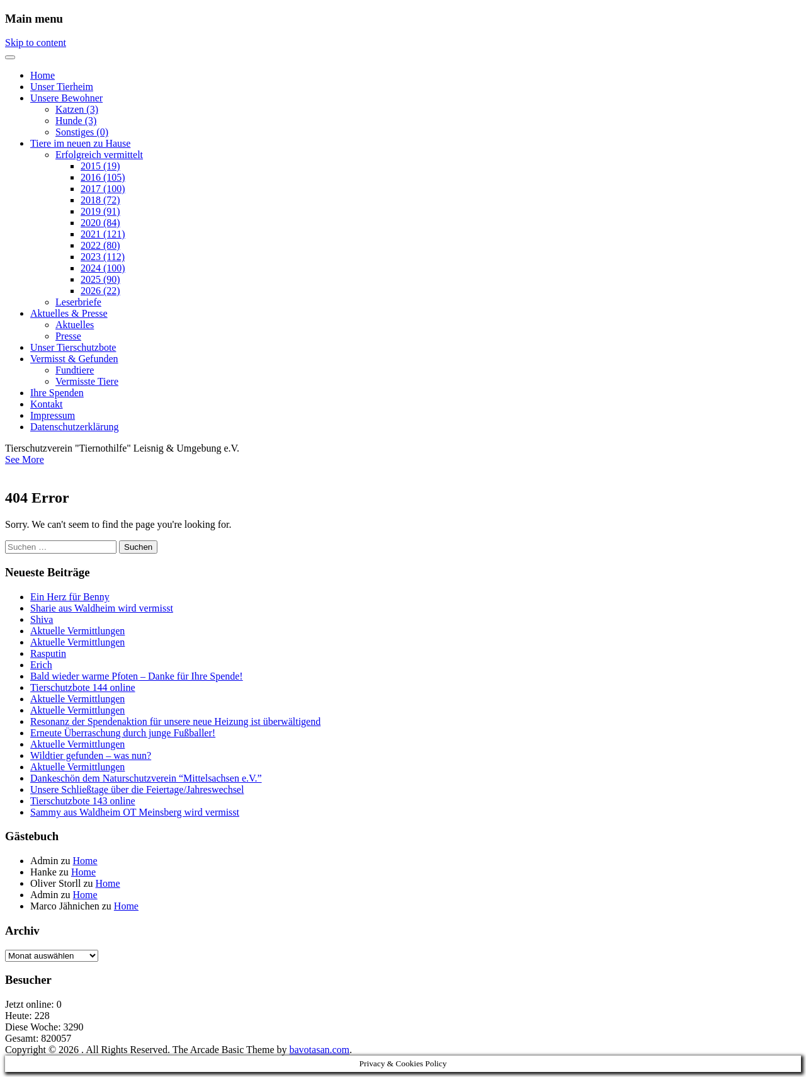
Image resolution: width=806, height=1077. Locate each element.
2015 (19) (100, 166)
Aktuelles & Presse (69, 313)
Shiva (41, 619)
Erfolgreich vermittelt (99, 154)
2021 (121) (103, 234)
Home (42, 75)
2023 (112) (103, 256)
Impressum (52, 415)
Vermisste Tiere (86, 381)
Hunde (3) (75, 120)
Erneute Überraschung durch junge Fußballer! (122, 732)
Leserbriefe (78, 302)
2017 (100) (103, 188)
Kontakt (46, 404)
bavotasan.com (320, 1049)
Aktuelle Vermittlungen (77, 630)
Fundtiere (74, 370)
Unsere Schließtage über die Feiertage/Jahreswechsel (137, 789)
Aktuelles (74, 324)
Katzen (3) (76, 109)
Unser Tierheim (61, 86)
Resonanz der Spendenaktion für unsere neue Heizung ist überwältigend (175, 721)
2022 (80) (100, 245)
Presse (68, 336)
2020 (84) (100, 222)
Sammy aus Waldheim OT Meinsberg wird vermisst (134, 812)
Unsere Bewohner (66, 98)
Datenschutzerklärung (74, 426)
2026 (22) (100, 290)
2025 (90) (100, 279)
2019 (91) (100, 211)
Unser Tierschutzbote (73, 347)
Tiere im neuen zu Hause (80, 143)
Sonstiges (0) (81, 132)
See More (24, 459)
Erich (41, 664)
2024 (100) (103, 268)
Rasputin (48, 653)
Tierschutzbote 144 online (82, 687)
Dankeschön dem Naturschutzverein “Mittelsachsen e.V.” (146, 778)
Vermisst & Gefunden (74, 358)
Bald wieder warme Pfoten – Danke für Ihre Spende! (136, 676)
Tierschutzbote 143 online (82, 800)
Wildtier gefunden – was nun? (90, 755)
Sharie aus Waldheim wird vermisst (101, 608)
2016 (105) (103, 177)
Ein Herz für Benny (70, 596)
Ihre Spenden (57, 392)
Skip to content (35, 42)
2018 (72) (100, 200)
